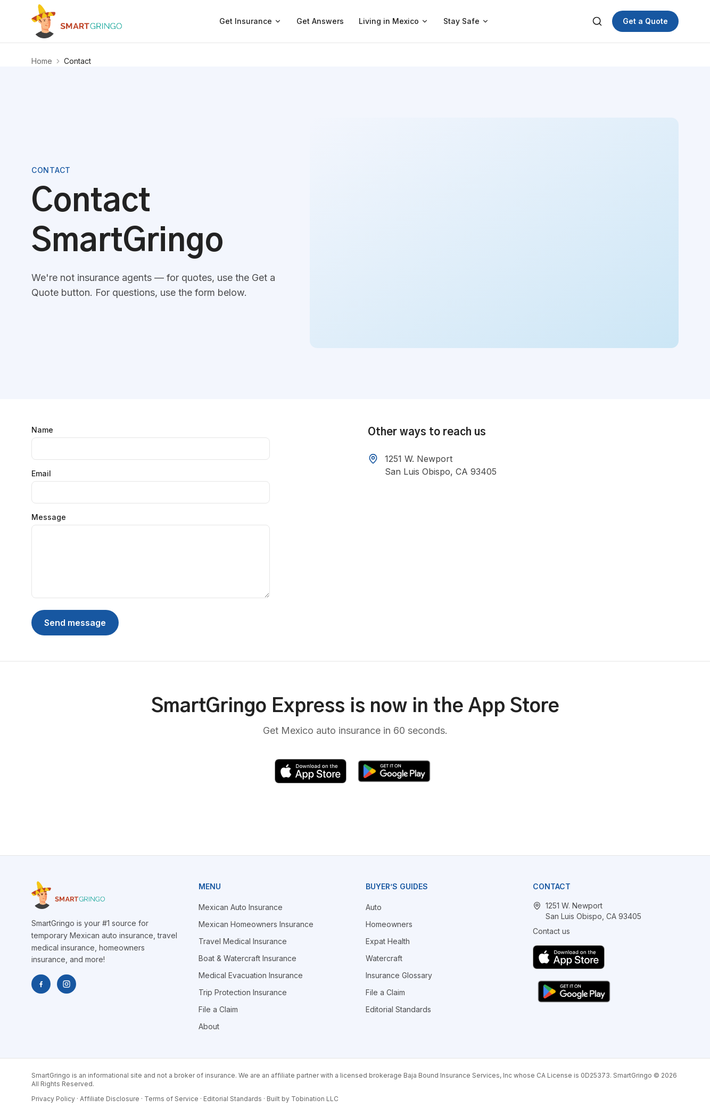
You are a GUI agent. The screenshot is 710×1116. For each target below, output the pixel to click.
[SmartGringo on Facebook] (41, 984)
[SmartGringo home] (76, 21)
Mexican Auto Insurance (241, 907)
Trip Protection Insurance (243, 992)
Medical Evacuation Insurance (251, 975)
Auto (374, 907)
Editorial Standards (398, 1009)
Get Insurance (250, 21)
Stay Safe (466, 21)
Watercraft (384, 958)
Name (42, 429)
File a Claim (218, 1009)
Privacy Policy (53, 1099)
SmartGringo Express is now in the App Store (355, 706)
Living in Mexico (393, 21)
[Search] (597, 21)
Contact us (551, 931)
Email (41, 473)
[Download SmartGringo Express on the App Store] (310, 771)
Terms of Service (171, 1099)
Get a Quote (645, 21)
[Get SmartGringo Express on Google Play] (394, 771)
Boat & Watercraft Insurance (247, 958)
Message (48, 517)
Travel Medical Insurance (243, 941)
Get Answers (320, 21)
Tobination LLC (315, 1099)
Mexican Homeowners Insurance (256, 924)
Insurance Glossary (399, 975)
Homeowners (389, 924)
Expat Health (388, 941)
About (209, 1026)
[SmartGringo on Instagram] (66, 984)
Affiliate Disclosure (109, 1099)
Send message (75, 622)
